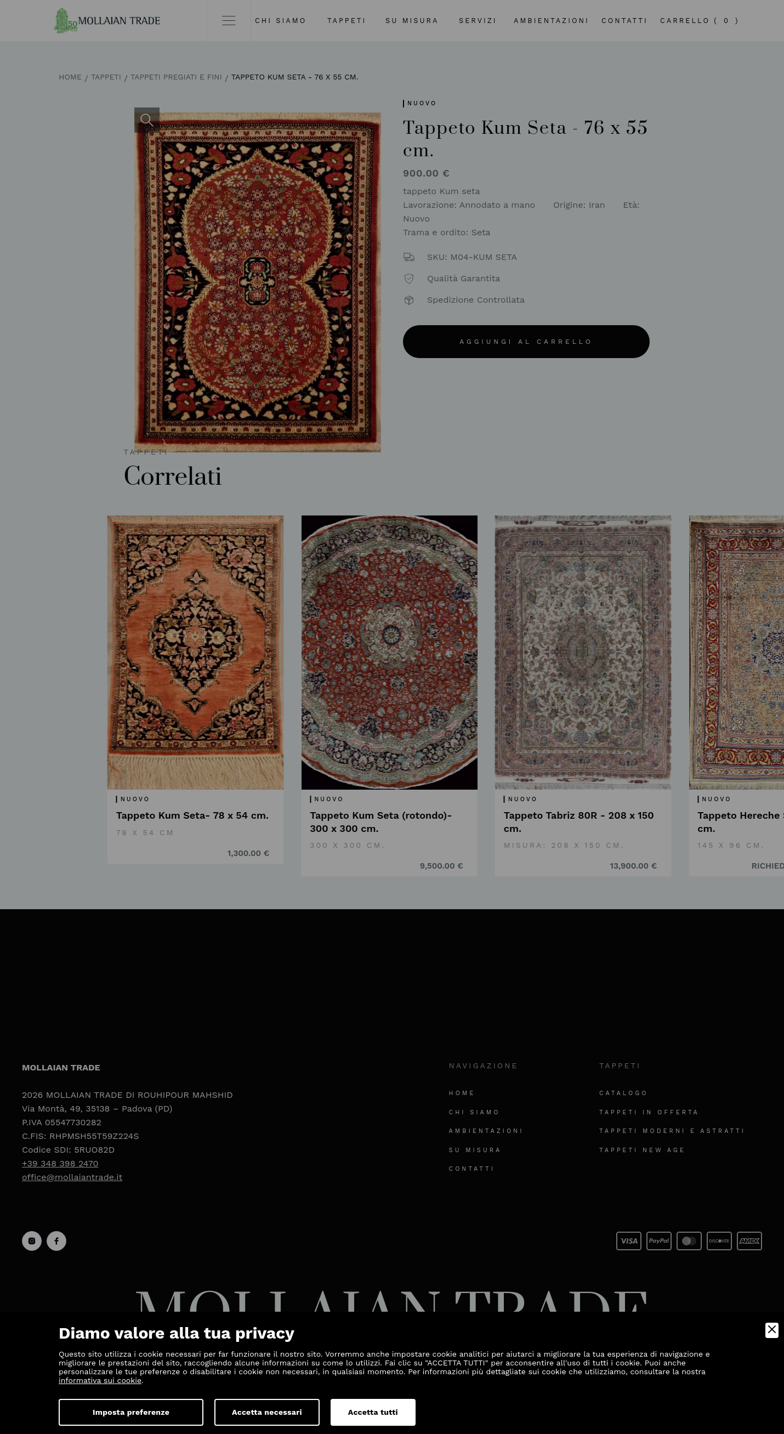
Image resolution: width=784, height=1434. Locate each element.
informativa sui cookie (100, 1380)
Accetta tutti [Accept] (373, 1412)
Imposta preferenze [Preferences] (131, 1412)
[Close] (772, 1330)
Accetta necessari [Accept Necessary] (267, 1412)
